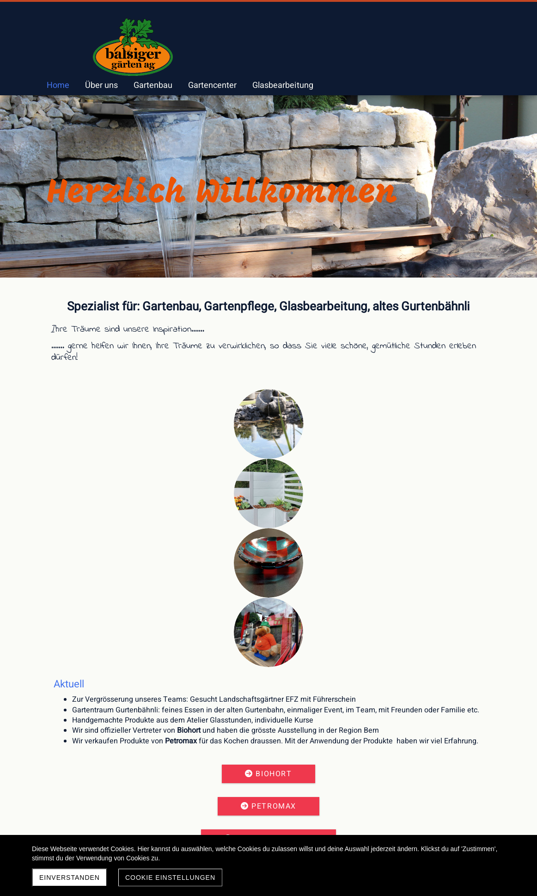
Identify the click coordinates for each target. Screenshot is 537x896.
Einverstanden (69, 877)
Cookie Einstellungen (170, 877)
